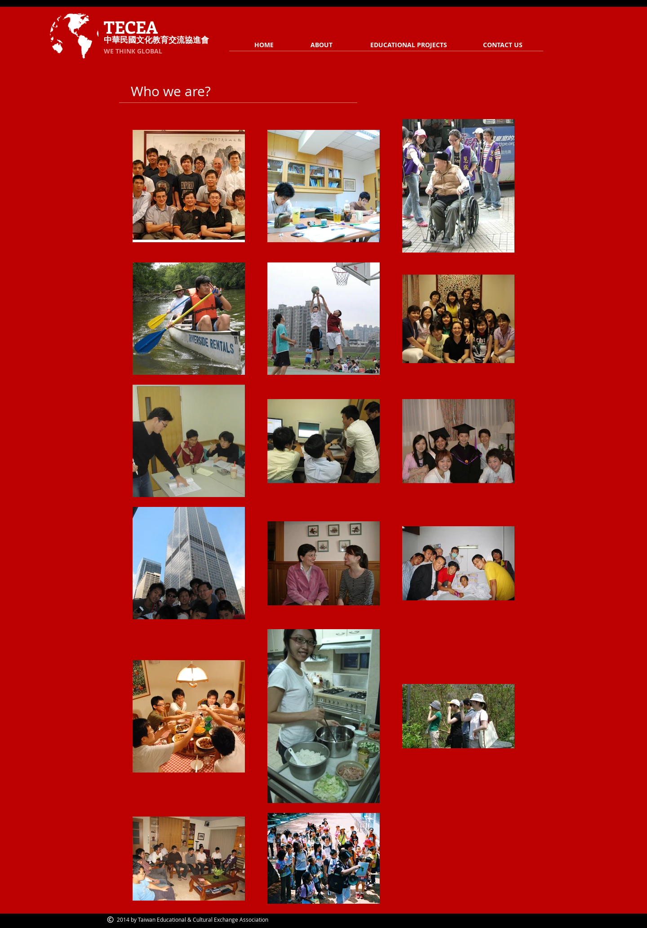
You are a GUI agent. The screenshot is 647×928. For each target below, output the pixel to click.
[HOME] (264, 45)
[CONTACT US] (502, 45)
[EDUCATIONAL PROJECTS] (408, 45)
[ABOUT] (321, 45)
